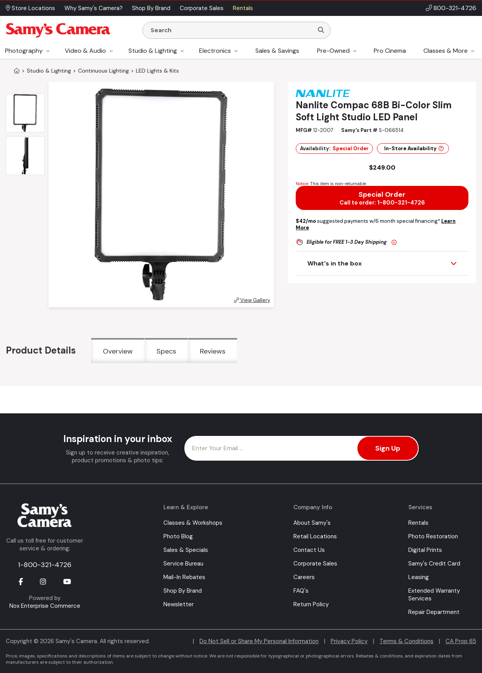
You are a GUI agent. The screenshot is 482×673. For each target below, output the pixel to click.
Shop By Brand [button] (151, 8)
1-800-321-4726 (44, 564)
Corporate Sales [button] (202, 8)
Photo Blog (178, 536)
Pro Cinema (390, 51)
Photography (24, 51)
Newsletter (178, 604)
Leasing (418, 577)
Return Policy (311, 604)
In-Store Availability (414, 148)
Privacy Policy (349, 641)
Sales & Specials (185, 550)
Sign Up (387, 448)
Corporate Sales (315, 563)
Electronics (215, 51)
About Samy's (312, 523)
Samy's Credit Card (434, 563)
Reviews (212, 351)
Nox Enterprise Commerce (44, 606)
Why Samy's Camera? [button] (93, 8)
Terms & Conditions (406, 641)
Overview (118, 351)
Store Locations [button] (30, 8)
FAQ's (301, 591)
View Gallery (252, 300)
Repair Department (433, 612)
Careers (304, 577)
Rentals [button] (243, 8)
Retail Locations (315, 536)
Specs (166, 351)
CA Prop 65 (461, 641)
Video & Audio (85, 51)
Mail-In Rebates (184, 577)
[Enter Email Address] (301, 448)
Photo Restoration (433, 536)
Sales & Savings (277, 51)
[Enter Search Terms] (231, 30)
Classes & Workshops (192, 523)
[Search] (321, 30)
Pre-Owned (333, 51)
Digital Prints (425, 550)
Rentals (418, 523)
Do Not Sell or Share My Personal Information (259, 641)
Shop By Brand (182, 591)
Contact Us (309, 550)
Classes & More (445, 51)
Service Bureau (183, 563)
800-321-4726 (454, 8)
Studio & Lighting (152, 51)
